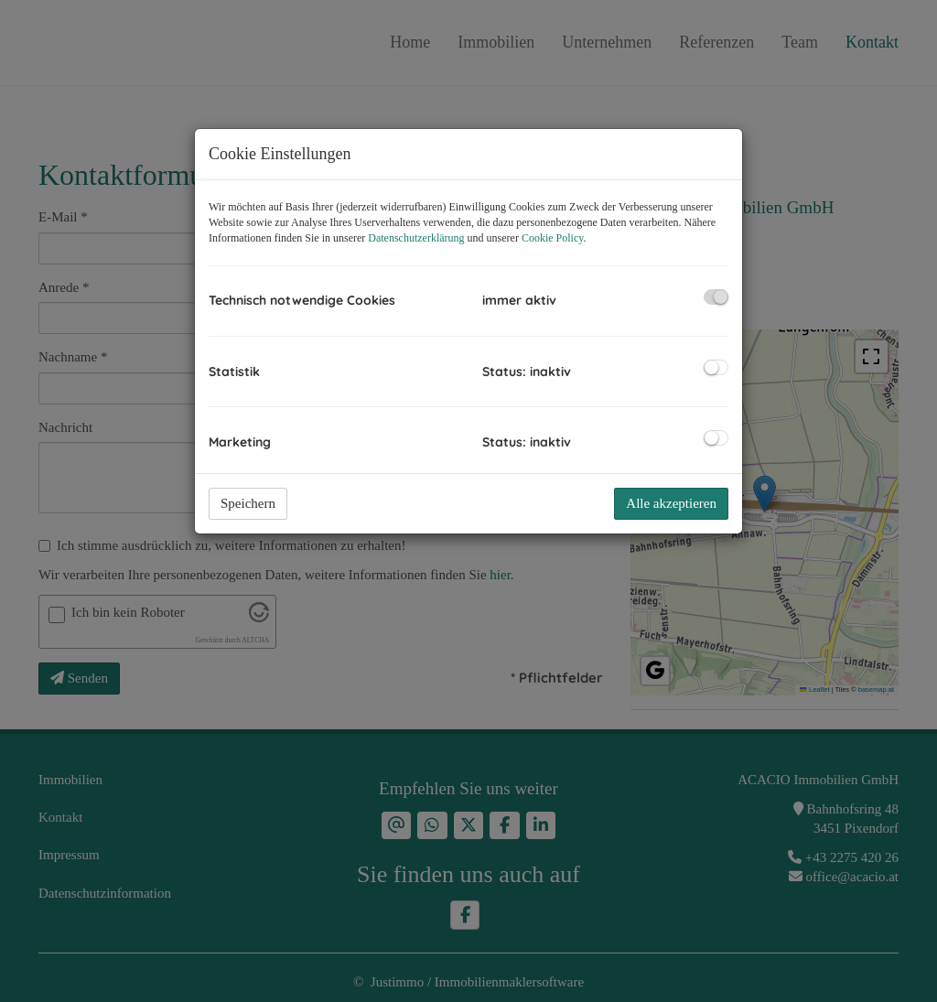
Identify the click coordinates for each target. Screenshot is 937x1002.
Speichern (248, 503)
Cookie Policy (553, 238)
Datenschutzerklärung (416, 238)
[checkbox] (716, 297)
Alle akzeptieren (671, 503)
